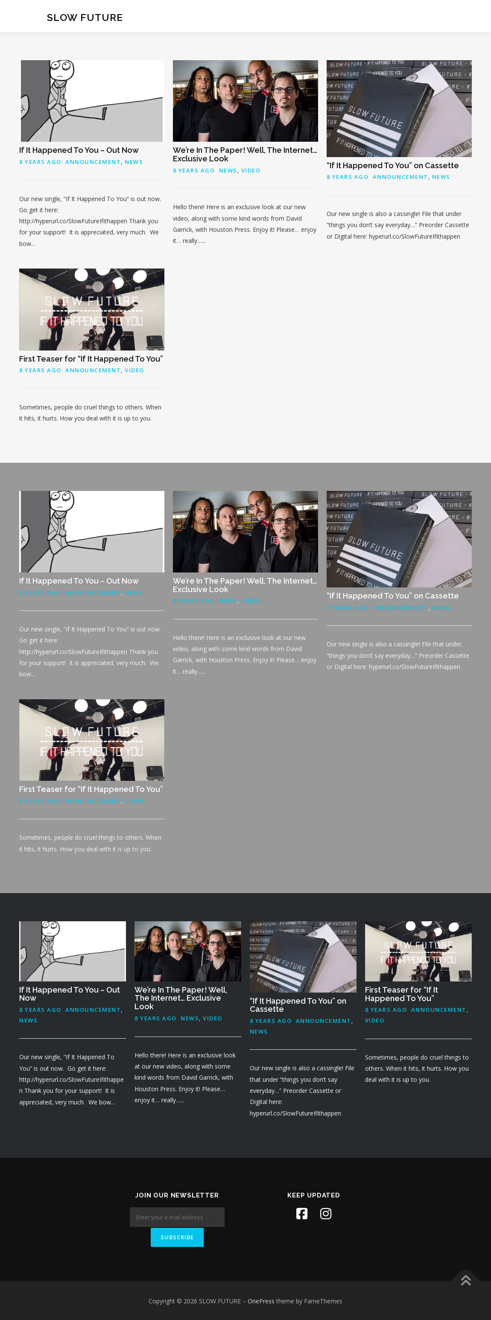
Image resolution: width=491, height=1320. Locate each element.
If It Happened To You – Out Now (79, 150)
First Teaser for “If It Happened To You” (91, 358)
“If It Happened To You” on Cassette (393, 165)
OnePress (261, 1300)
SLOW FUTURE (85, 17)
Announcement (93, 162)
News (134, 162)
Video (251, 170)
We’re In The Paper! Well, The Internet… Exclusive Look (245, 154)
